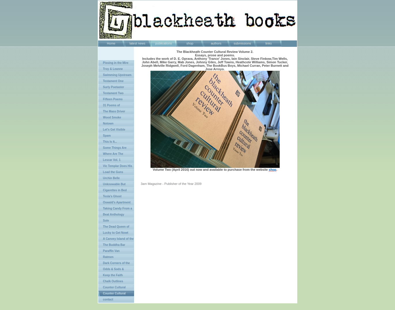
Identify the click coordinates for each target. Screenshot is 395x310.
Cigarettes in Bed (115, 190)
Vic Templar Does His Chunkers (115, 166)
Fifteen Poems (113, 99)
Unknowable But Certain (111, 185)
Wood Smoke (112, 117)
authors (216, 43)
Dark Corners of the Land (114, 263)
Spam (107, 135)
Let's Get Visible (114, 129)
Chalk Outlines (113, 281)
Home (111, 43)
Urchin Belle (111, 178)
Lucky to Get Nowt (115, 232)
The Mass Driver (114, 111)
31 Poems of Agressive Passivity (111, 106)
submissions (242, 43)
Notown (108, 123)
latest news (137, 43)
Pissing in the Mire (115, 62)
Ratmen (108, 257)
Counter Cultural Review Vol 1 (112, 288)
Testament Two (113, 93)
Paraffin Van (111, 251)
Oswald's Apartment (117, 202)
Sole (106, 220)
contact (108, 299)
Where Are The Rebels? (110, 154)
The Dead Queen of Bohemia (113, 227)
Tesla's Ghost (112, 196)
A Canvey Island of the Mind (116, 239)
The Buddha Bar (114, 244)
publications (163, 43)
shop (190, 43)
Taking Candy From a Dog (115, 209)
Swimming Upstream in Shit (114, 75)
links (268, 43)
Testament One (113, 81)
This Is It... (110, 141)
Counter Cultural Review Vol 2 (112, 294)
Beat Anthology (113, 214)
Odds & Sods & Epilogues (111, 270)
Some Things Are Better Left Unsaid (112, 148)
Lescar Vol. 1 (112, 160)
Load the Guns (113, 172)
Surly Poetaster (113, 87)
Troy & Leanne (113, 68)
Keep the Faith (113, 275)
